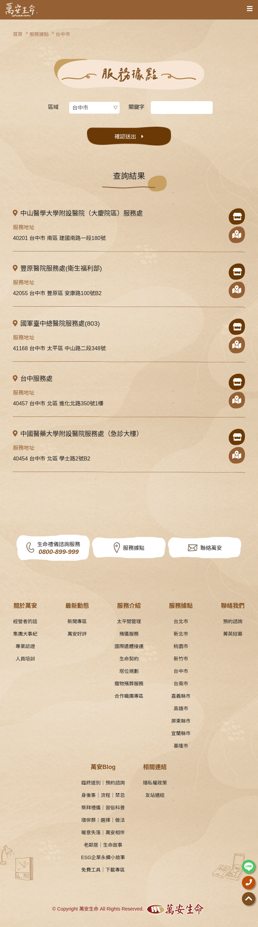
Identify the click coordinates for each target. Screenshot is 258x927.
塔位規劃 (129, 671)
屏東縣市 (181, 721)
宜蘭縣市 (181, 733)
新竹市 (181, 658)
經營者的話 (25, 621)
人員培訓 (25, 658)
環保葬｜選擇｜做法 (103, 820)
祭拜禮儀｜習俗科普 (103, 807)
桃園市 (181, 646)
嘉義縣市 (181, 696)
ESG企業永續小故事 (103, 857)
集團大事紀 (25, 634)
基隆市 (181, 746)
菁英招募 (233, 634)
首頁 (18, 34)
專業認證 (25, 646)
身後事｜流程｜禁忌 (103, 795)
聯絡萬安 (211, 548)
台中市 (63, 34)
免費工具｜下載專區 (103, 870)
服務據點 (39, 34)
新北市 (181, 634)
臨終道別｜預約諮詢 (103, 782)
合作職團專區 (129, 696)
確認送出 (125, 136)
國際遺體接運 (129, 646)
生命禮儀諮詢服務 (58, 548)
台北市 (181, 621)
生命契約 (129, 658)
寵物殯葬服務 (129, 683)
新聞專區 (77, 621)
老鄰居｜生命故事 (103, 845)
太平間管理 (129, 621)
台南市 (181, 683)
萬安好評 (77, 634)
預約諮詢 (233, 621)
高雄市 (181, 708)
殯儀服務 (129, 634)
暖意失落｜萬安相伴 (103, 832)
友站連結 (155, 795)
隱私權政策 (155, 782)
